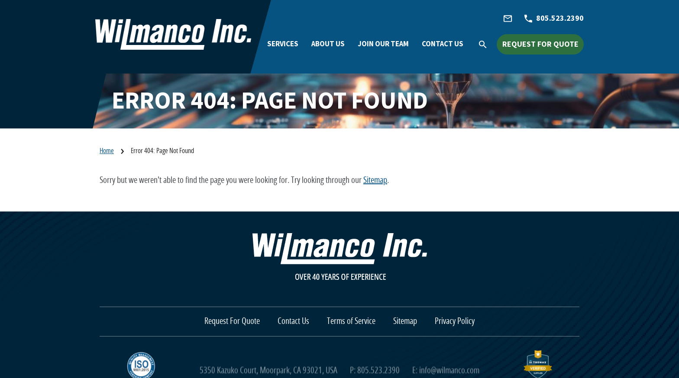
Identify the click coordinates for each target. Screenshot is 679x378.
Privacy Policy (455, 321)
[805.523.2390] (554, 18)
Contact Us (293, 321)
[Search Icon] (487, 43)
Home (107, 150)
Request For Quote (232, 321)
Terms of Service (351, 321)
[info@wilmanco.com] (507, 18)
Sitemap (375, 180)
